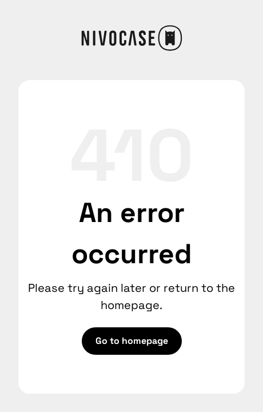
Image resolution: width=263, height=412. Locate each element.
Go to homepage (131, 341)
